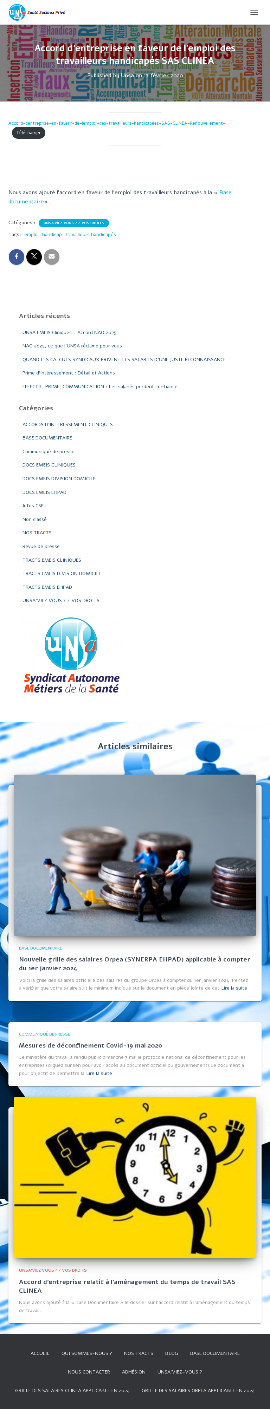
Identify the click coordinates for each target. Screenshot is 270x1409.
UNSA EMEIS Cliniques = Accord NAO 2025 (69, 332)
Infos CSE (33, 505)
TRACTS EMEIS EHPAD (47, 587)
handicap (52, 234)
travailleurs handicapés (90, 234)
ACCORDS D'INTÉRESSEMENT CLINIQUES (67, 424)
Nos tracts (138, 1353)
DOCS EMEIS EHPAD (44, 492)
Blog (171, 1353)
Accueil (40, 1353)
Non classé (34, 519)
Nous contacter (89, 1372)
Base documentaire (215, 1353)
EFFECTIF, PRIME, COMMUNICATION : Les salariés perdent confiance (100, 386)
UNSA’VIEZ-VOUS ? (180, 1372)
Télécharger (28, 133)
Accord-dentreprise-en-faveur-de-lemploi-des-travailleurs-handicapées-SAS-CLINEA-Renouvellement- (116, 123)
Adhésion (134, 1372)
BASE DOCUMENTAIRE (47, 438)
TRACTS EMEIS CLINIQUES (51, 560)
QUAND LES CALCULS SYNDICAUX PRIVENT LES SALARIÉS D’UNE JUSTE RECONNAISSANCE (124, 359)
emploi (31, 234)
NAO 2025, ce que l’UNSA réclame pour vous (72, 346)
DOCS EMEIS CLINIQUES (49, 465)
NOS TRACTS (37, 532)
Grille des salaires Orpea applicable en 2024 (198, 1390)
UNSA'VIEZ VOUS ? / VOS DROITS (74, 223)
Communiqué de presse (48, 451)
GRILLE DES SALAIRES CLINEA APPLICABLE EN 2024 (72, 1390)
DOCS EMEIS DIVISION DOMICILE (59, 478)
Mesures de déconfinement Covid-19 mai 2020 (90, 1045)
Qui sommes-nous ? (87, 1353)
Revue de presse (41, 546)
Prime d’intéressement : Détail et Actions (68, 373)
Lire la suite (234, 988)
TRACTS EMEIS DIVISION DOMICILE (61, 573)
